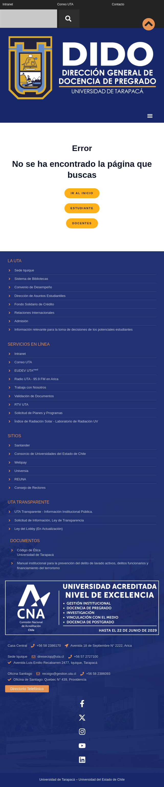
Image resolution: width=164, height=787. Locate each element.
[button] (150, 116)
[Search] (69, 18)
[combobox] (28, 18)
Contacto (118, 4)
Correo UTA (65, 4)
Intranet (8, 4)
